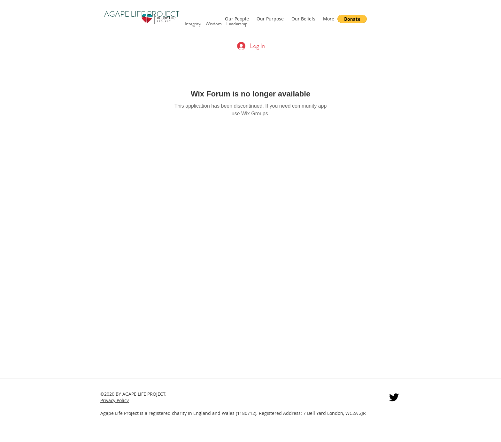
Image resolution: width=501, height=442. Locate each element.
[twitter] (394, 397)
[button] (352, 19)
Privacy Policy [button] (114, 400)
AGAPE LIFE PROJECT (141, 14)
